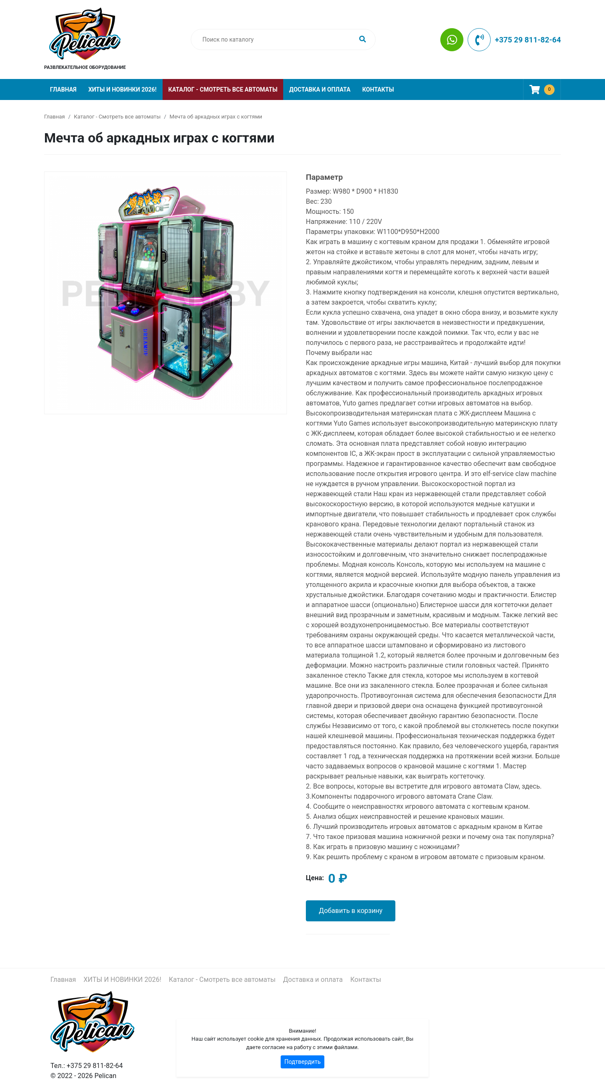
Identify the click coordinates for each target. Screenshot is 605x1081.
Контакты (378, 89)
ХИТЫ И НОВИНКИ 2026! (122, 89)
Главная (63, 89)
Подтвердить (302, 1061)
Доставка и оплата (319, 89)
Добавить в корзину (350, 911)
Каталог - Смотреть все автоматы (223, 89)
